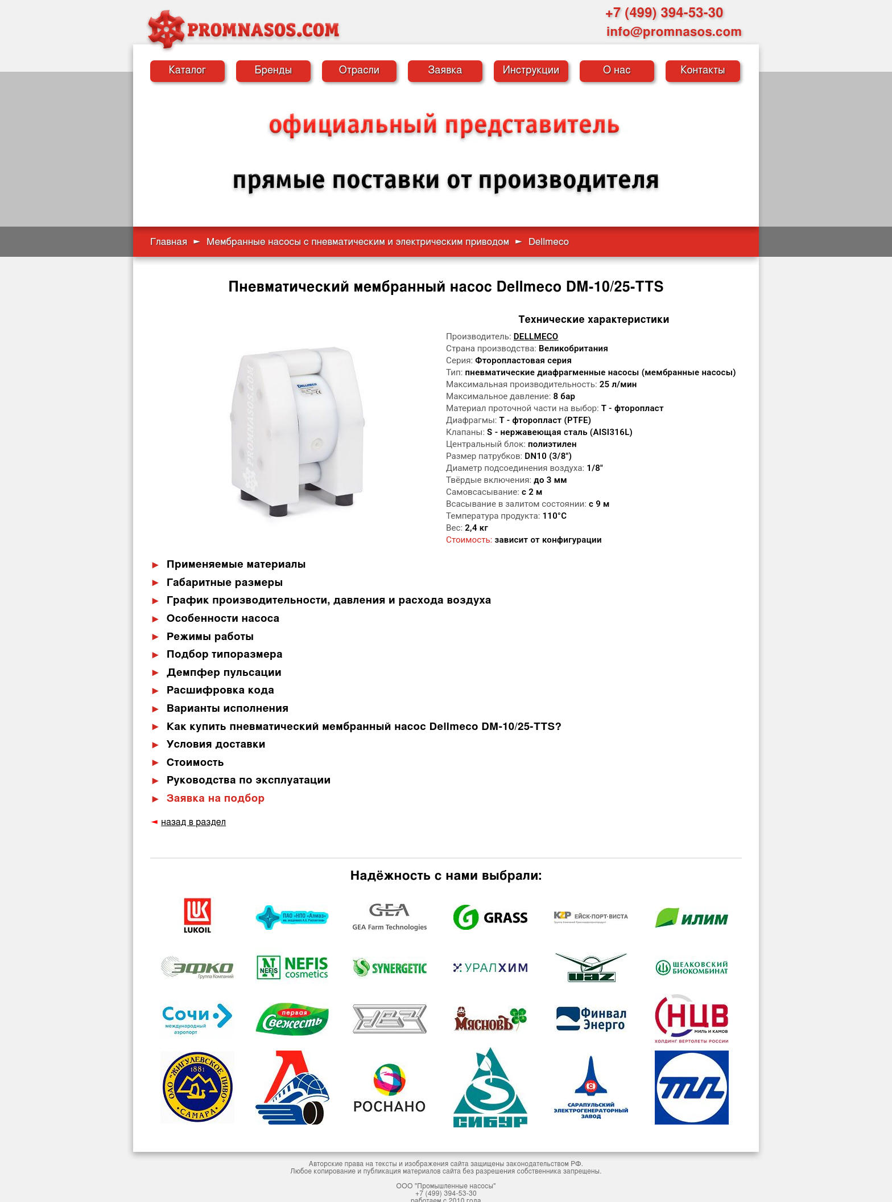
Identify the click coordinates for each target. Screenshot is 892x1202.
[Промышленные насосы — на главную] (242, 29)
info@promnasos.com (674, 32)
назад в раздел (191, 814)
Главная (168, 242)
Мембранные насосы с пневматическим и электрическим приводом (358, 242)
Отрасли (359, 70)
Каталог (188, 70)
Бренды (273, 70)
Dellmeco (536, 336)
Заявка (445, 70)
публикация (382, 1162)
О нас (617, 70)
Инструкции (531, 70)
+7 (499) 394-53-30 (664, 13)
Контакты (702, 70)
